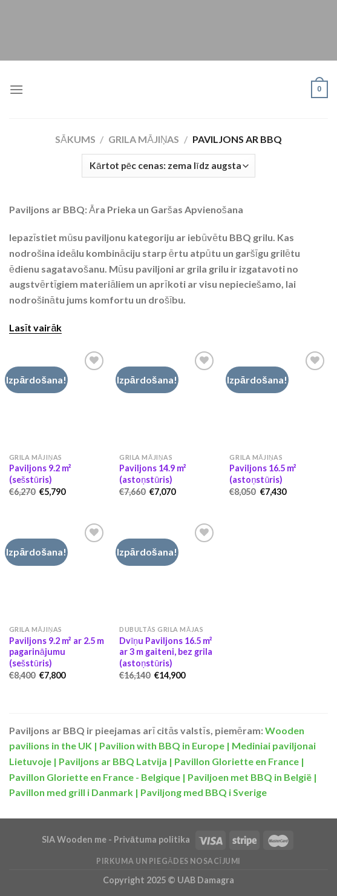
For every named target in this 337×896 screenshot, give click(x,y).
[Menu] (16, 89)
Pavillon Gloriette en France (236, 761)
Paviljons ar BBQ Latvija (113, 761)
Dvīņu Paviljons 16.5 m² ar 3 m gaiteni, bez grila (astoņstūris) (165, 651)
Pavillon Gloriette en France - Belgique (94, 777)
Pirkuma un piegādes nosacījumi (168, 861)
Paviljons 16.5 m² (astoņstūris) (262, 474)
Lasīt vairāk (35, 327)
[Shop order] (168, 166)
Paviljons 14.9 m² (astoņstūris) (152, 474)
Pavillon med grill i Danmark (71, 792)
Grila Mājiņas (143, 139)
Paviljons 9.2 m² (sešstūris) (40, 474)
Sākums (75, 139)
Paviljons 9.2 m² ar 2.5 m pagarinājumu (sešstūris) (56, 651)
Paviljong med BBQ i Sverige (203, 792)
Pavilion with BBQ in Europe (161, 745)
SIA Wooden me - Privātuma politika (117, 839)
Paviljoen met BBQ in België (250, 777)
